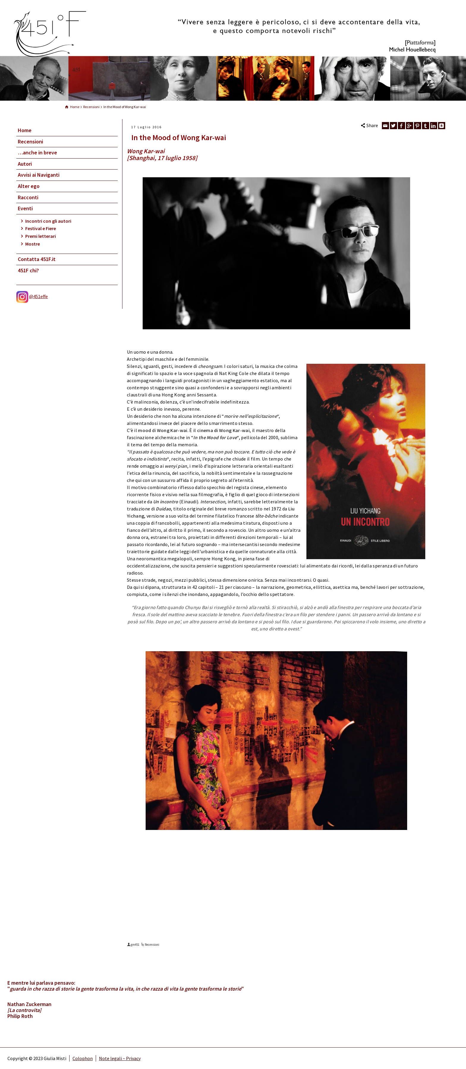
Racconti (28, 197)
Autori (25, 163)
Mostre (32, 244)
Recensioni (30, 141)
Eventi (25, 208)
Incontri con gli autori (48, 221)
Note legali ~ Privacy (120, 1058)
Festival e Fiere (40, 228)
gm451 (135, 945)
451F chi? (28, 270)
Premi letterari (40, 236)
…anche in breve (37, 152)
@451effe (38, 296)
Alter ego (29, 186)
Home (25, 130)
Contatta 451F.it (37, 259)
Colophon (83, 1058)
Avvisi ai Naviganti (38, 174)
